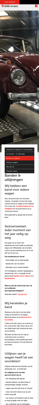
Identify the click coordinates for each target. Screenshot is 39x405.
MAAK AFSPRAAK (10, 2)
